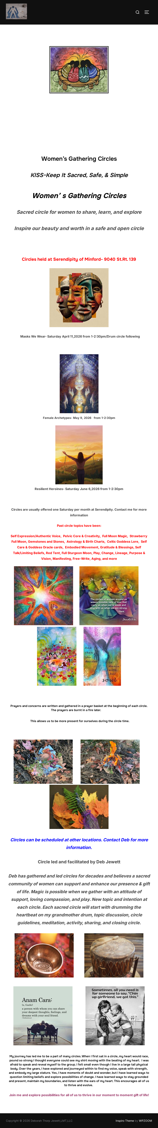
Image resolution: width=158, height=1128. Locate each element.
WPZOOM (145, 1120)
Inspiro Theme (125, 1120)
